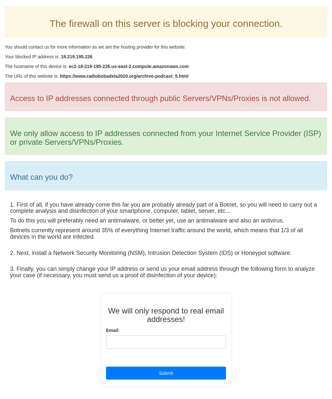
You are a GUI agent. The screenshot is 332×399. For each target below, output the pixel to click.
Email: (113, 330)
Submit (166, 373)
